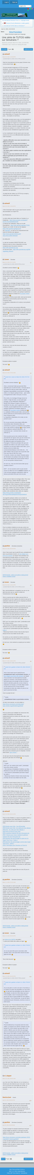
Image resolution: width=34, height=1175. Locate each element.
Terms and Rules (16, 1169)
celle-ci (5, 630)
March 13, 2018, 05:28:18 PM (9, 935)
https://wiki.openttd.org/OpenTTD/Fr (20, 225)
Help (10, 1169)
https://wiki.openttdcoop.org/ (10, 247)
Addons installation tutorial (9, 576)
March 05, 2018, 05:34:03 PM (9, 548)
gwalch (27, 23)
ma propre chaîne (24, 293)
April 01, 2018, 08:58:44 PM (9, 1100)
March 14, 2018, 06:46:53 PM (9, 976)
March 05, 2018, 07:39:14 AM (9, 372)
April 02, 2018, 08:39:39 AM (9, 1125)
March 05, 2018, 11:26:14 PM (9, 585)
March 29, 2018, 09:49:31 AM (9, 1078)
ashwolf (7, 54)
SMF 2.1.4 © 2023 (13, 1171)
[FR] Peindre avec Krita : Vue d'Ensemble (14, 826)
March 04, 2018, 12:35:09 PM (9, 56)
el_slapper (7, 1076)
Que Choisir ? (13, 752)
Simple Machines (21, 1171)
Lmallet (23, 23)
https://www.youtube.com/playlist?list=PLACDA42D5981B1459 (15, 221)
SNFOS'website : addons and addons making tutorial (15, 575)
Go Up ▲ (22, 1169)
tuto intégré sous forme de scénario (13, 676)
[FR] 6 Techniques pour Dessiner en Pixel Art (15, 845)
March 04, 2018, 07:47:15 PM (9, 262)
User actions (28, 49)
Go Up (3, 1158)
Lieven (6, 259)
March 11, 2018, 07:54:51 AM (9, 882)
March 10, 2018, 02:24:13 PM (9, 814)
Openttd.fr (7, 230)
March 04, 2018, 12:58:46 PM (9, 206)
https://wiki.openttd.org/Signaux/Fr (12, 228)
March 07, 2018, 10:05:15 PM (9, 660)
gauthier (7, 546)
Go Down (4, 49)
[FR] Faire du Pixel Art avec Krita (11, 831)
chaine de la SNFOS (10, 939)
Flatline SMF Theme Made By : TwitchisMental (17, 1173)
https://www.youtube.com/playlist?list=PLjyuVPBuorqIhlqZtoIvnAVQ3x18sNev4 (15, 493)
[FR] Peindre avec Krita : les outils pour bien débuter (17, 828)
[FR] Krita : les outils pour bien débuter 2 (13, 829)
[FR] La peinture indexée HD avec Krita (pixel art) (16, 833)
